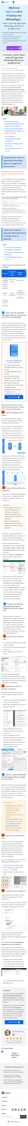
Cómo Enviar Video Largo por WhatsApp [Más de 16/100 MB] (12, 1065)
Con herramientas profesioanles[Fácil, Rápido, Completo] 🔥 (13, 137)
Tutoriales (4, 1091)
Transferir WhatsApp (12, 68)
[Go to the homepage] (6, 2)
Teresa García (6, 70)
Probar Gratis (14, 393)
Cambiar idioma (14, 1111)
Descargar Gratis (14, 48)
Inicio (4, 68)
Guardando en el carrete (12, 269)
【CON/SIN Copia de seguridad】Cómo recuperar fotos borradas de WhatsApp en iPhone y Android (13, 1071)
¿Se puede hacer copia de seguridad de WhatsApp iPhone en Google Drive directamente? (14, 122)
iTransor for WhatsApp (13, 997)
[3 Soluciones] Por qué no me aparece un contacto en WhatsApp (13, 1060)
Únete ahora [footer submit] (23, 1106)
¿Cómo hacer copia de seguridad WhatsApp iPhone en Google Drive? (14, 129)
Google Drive (9, 177)
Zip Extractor (7, 945)
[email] (10, 1106)
